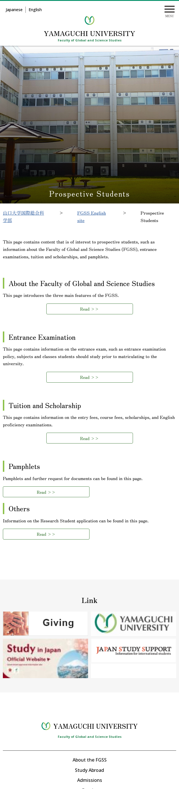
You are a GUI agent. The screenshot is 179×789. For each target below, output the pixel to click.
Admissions (89, 780)
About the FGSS (90, 760)
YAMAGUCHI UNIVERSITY (89, 33)
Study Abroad (89, 770)
